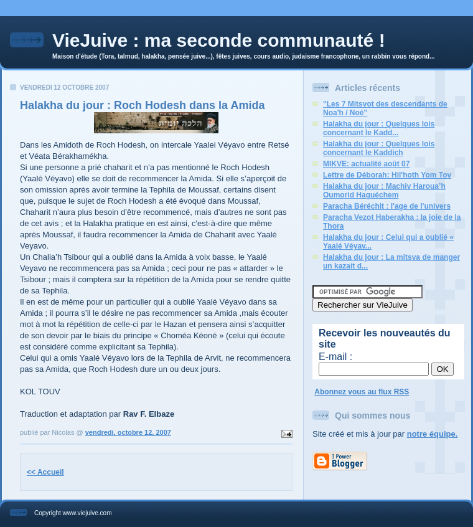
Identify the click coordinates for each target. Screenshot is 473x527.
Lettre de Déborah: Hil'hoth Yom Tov (387, 175)
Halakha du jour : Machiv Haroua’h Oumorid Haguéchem (384, 190)
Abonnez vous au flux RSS (361, 391)
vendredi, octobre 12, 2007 (128, 432)
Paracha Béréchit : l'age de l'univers (387, 206)
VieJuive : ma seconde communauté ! (218, 40)
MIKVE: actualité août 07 (366, 163)
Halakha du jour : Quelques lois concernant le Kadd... (378, 128)
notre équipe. (432, 434)
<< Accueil (45, 472)
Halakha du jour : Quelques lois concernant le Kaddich (378, 148)
